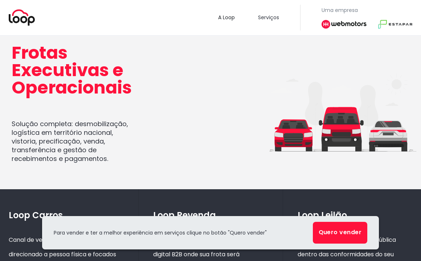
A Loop (226, 17)
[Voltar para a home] (22, 17)
